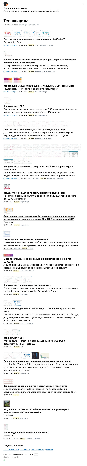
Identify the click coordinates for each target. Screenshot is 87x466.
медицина (30, 438)
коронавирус (23, 25)
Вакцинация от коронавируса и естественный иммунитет (35, 385)
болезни (15, 438)
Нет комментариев (10, 45)
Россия (31, 271)
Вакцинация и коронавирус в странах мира (27, 285)
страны (51, 45)
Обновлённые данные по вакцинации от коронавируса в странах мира (39, 310)
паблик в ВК (25, 449)
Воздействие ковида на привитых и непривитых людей (34, 192)
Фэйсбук (40, 449)
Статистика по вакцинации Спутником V (26, 239)
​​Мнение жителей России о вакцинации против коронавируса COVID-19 (37, 260)
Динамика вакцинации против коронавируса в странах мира (37, 361)
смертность (32, 25)
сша (54, 71)
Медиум (49, 449)
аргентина (17, 248)
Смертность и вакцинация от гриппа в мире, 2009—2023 (34, 39)
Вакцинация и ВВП (14, 106)
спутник (31, 248)
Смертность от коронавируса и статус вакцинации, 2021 (34, 129)
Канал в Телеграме (11, 449)
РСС (36, 454)
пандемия (60, 178)
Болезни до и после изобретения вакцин (26, 432)
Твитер (33, 449)
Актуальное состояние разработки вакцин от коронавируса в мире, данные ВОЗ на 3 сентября (36, 411)
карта (22, 323)
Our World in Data (33, 178)
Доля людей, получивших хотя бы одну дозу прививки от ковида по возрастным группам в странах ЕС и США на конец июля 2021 (39, 217)
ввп (38, 25)
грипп (37, 45)
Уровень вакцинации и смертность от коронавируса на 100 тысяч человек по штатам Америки (40, 61)
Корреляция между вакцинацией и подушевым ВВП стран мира (39, 85)
